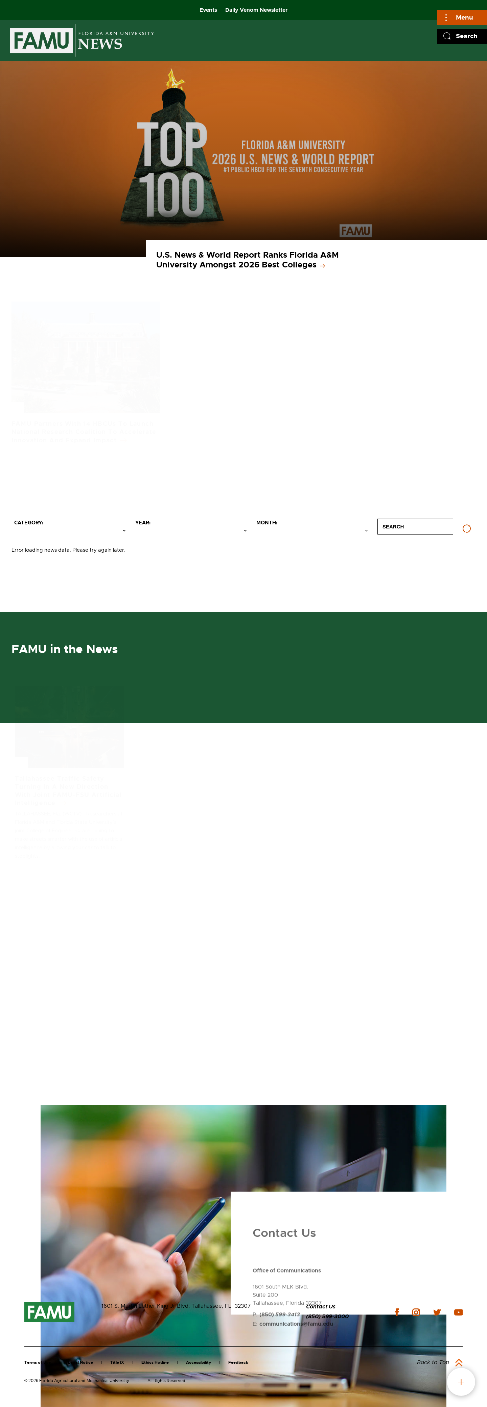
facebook (397, 1312)
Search (467, 36)
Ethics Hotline (155, 1362)
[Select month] (313, 531)
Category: (28, 522)
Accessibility (198, 1362)
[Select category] (71, 531)
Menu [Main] (464, 17)
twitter (437, 1312)
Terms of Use (37, 1362)
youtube (458, 1312)
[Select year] (192, 531)
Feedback (238, 1362)
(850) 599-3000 (327, 1316)
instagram (416, 1312)
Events (208, 10)
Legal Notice (80, 1362)
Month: (266, 522)
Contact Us (320, 1306)
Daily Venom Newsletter (256, 10)
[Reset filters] (467, 529)
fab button (461, 1382)
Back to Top (433, 1362)
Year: (142, 522)
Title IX (117, 1362)
